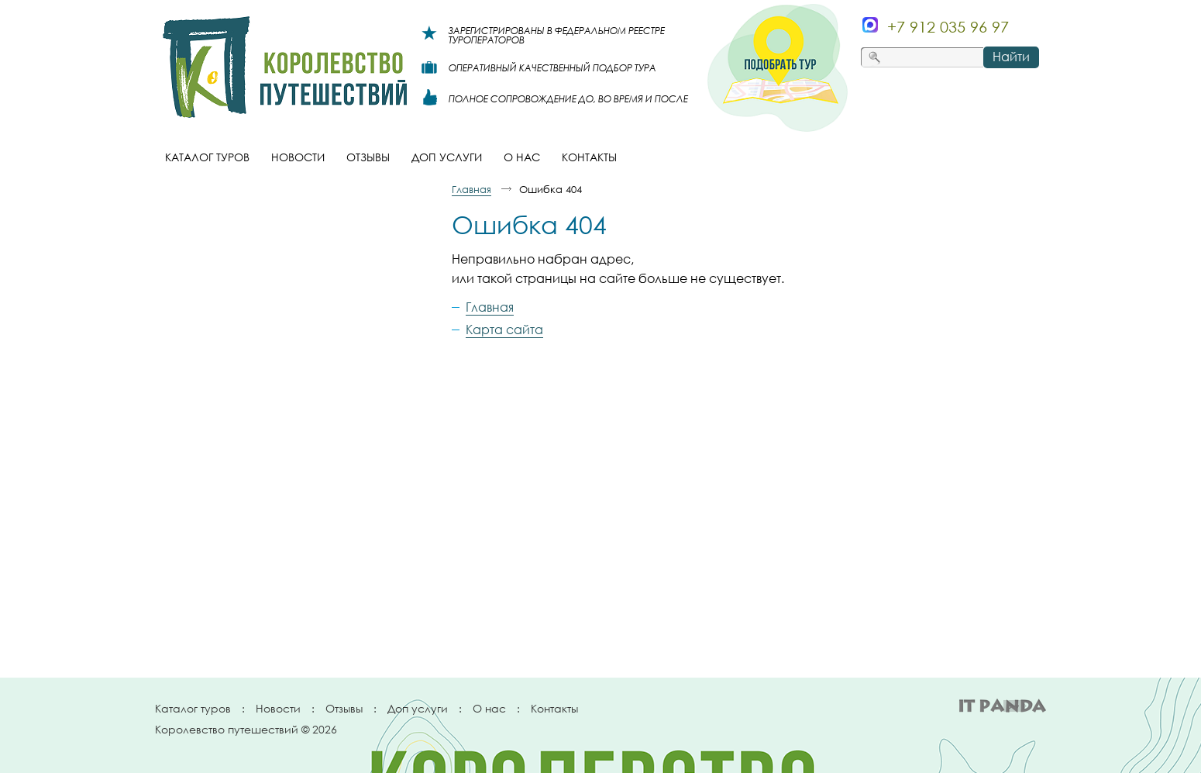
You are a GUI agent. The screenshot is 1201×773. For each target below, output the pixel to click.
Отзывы (344, 708)
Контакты (554, 708)
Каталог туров (193, 708)
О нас (489, 708)
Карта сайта (504, 329)
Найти (1011, 56)
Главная (471, 189)
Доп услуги (417, 708)
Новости (278, 708)
